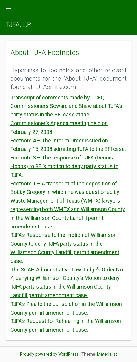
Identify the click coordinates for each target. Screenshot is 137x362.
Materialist (107, 354)
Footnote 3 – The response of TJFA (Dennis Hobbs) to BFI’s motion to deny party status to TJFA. (64, 166)
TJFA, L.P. (19, 24)
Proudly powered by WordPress (49, 354)
